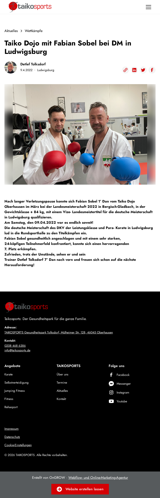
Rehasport (10, 407)
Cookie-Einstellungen (18, 445)
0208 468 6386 (15, 345)
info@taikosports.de (17, 350)
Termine (62, 382)
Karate (8, 374)
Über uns (62, 374)
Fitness (8, 399)
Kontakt (61, 399)
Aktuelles (62, 390)
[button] (147, 7)
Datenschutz (12, 437)
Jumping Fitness (14, 390)
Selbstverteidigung (16, 382)
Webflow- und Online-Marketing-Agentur (98, 477)
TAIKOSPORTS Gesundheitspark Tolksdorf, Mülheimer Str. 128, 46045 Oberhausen (58, 332)
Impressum (11, 428)
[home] (29, 7)
